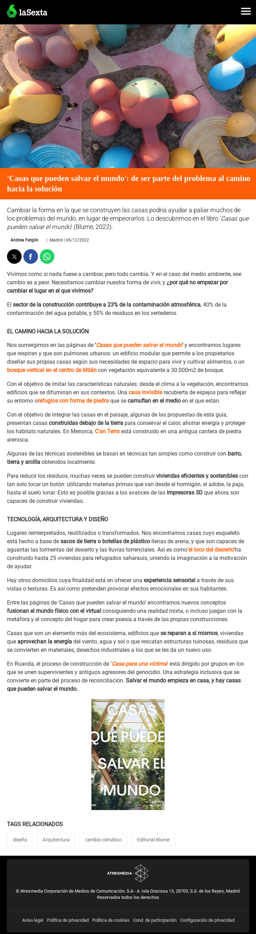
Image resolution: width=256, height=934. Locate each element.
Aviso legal (32, 920)
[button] (246, 11)
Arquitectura (56, 840)
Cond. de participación (154, 920)
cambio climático (103, 840)
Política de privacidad (68, 920)
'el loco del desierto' (211, 549)
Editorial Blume (153, 840)
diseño (20, 840)
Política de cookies (110, 920)
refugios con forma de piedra (73, 400)
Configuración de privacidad (207, 920)
